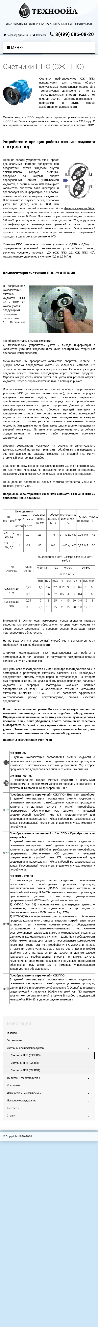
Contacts (41, 35)
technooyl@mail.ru (18, 35)
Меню (15, 47)
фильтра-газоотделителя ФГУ (73, 669)
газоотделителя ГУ (35, 669)
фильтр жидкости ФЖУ (79, 208)
